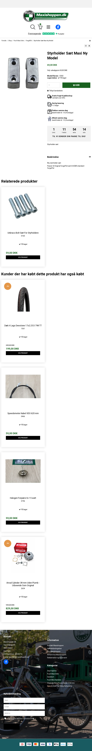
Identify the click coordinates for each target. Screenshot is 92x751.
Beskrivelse (53, 157)
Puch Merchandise (54, 680)
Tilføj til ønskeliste (56, 91)
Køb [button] (76, 85)
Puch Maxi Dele (53, 674)
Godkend (10, 727)
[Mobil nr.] (24, 713)
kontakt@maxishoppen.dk (19, 657)
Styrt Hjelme (52, 671)
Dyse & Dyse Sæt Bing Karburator (59, 686)
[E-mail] (24, 707)
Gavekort (50, 677)
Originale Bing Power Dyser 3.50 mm (61, 683)
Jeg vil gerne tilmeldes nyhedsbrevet (21, 718)
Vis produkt (23, 257)
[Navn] (24, 700)
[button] (85, 46)
